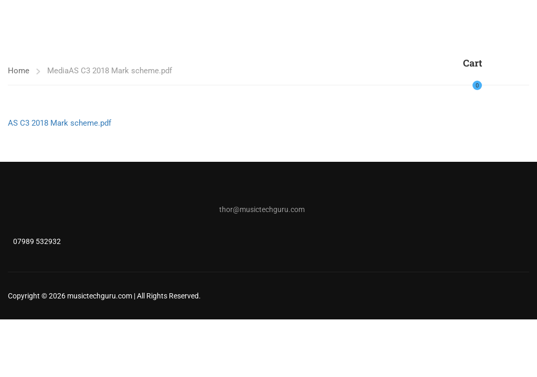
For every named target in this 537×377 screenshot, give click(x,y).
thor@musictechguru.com (262, 209)
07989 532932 (37, 241)
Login (496, 79)
